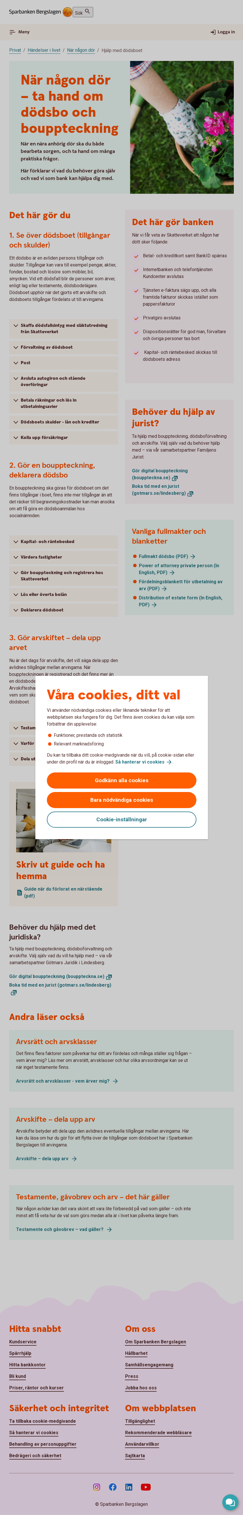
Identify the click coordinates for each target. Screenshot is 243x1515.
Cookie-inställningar (121, 819)
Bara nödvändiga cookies (121, 800)
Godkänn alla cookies (121, 780)
